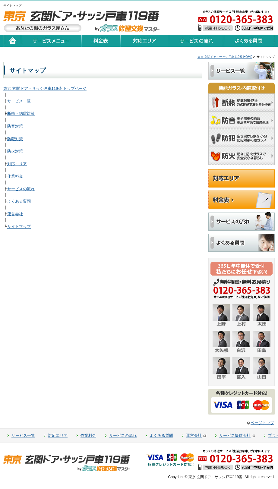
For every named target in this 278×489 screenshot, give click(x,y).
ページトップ (262, 423)
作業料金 (15, 176)
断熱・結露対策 (21, 113)
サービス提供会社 (235, 435)
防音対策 (15, 126)
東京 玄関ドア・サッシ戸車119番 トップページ (45, 88)
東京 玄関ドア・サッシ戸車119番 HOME (224, 56)
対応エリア (17, 164)
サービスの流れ (21, 189)
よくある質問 (19, 201)
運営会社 (15, 214)
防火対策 (15, 151)
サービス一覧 (19, 101)
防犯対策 (15, 139)
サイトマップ (19, 226)
